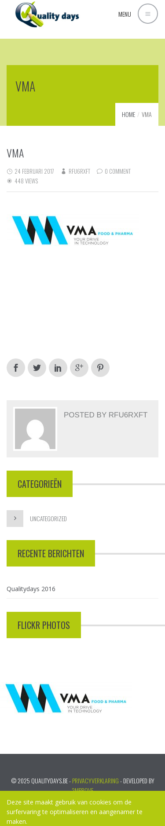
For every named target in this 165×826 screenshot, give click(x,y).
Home (128, 114)
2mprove (82, 790)
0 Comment (118, 171)
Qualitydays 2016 (31, 589)
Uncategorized (48, 518)
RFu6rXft (79, 171)
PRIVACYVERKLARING (95, 780)
